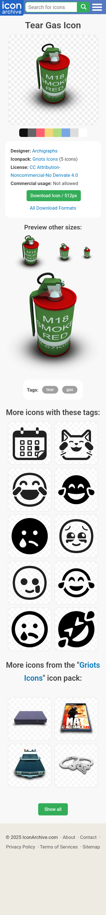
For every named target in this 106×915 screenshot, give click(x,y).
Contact (88, 837)
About (69, 837)
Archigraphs (45, 151)
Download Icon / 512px (54, 195)
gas (69, 389)
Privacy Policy (20, 847)
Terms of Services (59, 847)
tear (50, 389)
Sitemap (91, 847)
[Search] (83, 7)
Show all (52, 809)
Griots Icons (45, 159)
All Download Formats (53, 208)
